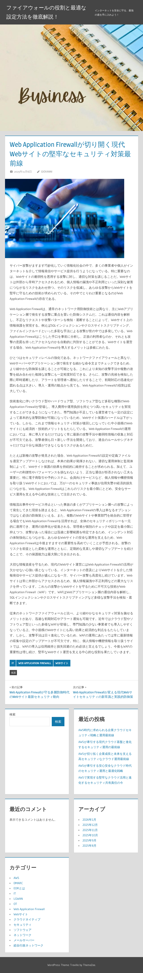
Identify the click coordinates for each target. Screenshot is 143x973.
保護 (13, 672)
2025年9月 (89, 840)
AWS (16, 878)
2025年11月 (90, 830)
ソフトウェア (22, 930)
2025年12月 (90, 825)
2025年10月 (90, 835)
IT (13, 663)
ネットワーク (22, 935)
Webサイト (61, 663)
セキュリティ (22, 924)
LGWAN (18, 898)
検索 (12, 714)
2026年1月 (89, 819)
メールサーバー (24, 940)
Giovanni (46, 171)
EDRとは (19, 888)
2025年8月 (89, 845)
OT (15, 904)
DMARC (18, 883)
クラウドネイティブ (27, 919)
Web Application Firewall (34, 663)
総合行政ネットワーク (28, 945)
